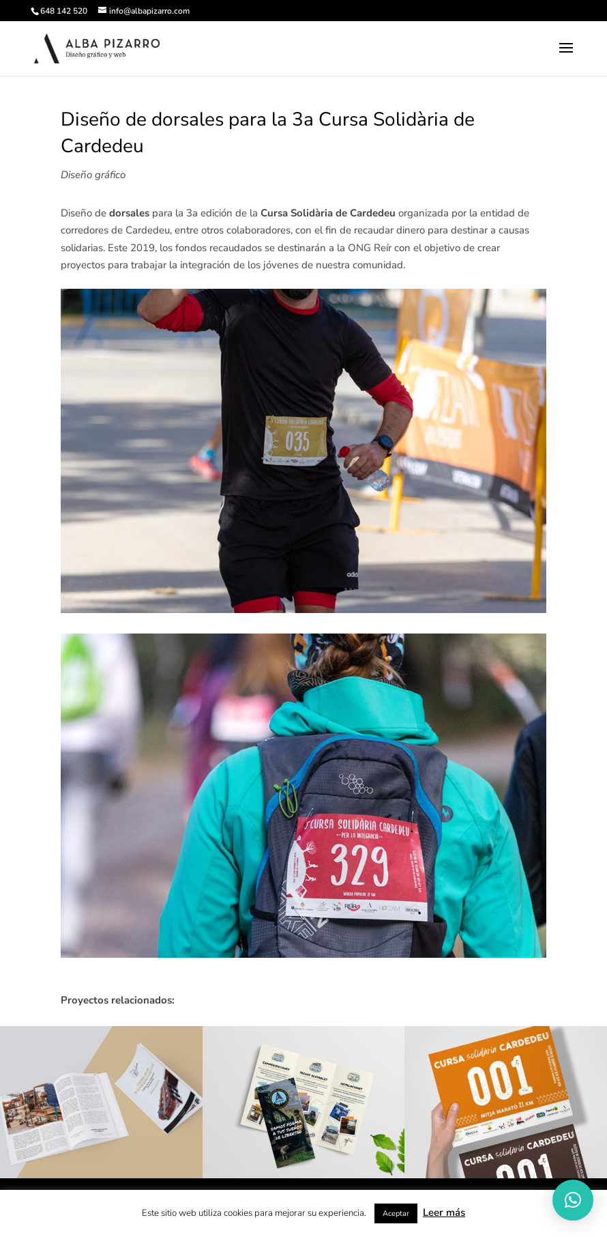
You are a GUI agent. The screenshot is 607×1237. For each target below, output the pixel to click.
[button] (572, 1200)
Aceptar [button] (396, 1213)
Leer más (444, 1212)
